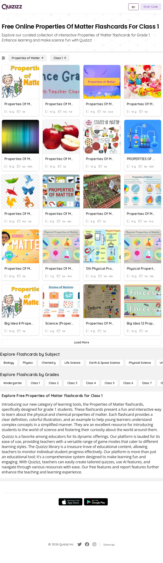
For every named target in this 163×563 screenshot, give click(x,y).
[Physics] (27, 362)
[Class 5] (109, 383)
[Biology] (9, 362)
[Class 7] (146, 383)
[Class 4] (90, 383)
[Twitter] (79, 544)
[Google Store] (96, 501)
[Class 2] (53, 383)
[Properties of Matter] (27, 58)
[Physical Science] (140, 362)
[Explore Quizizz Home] (12, 7)
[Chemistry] (48, 362)
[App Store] (70, 501)
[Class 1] (59, 58)
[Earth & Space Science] (105, 362)
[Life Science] (72, 362)
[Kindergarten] (12, 383)
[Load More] (81, 342)
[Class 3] (72, 383)
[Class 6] (128, 383)
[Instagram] (94, 544)
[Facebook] (87, 544)
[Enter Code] (150, 6)
